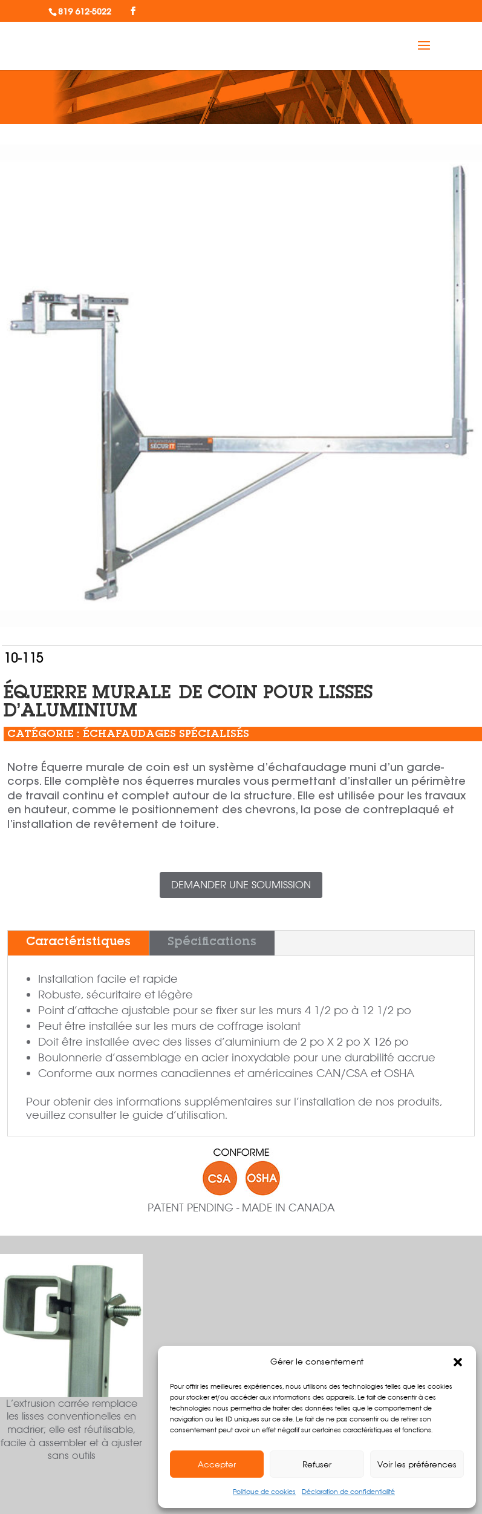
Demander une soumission (241, 884)
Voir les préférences (417, 1464)
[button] (458, 1362)
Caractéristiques (78, 942)
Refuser (316, 1464)
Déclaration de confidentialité (348, 1491)
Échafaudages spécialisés (166, 735)
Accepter (217, 1464)
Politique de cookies (264, 1491)
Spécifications (212, 942)
